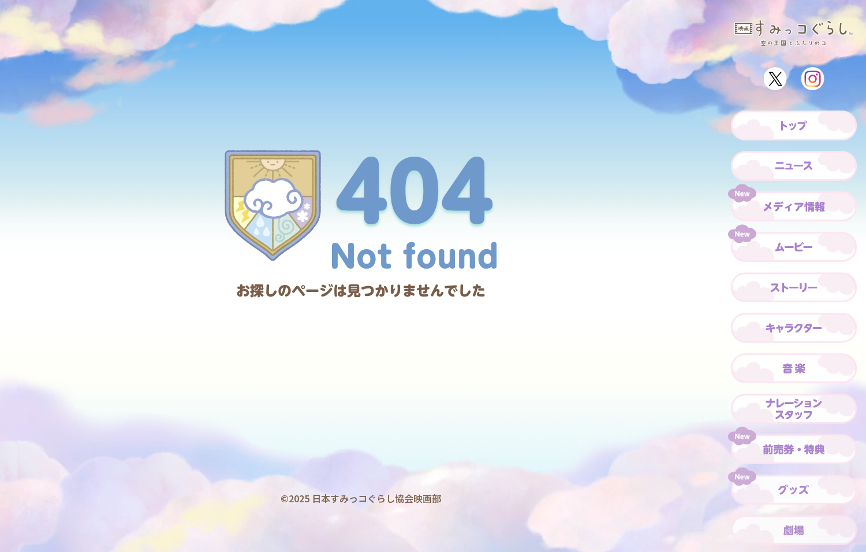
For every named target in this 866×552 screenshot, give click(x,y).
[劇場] (793, 530)
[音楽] (793, 368)
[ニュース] (793, 166)
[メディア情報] (793, 206)
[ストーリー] (793, 287)
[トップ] (793, 125)
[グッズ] (793, 490)
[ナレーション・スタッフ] (793, 409)
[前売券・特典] (793, 449)
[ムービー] (793, 247)
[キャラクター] (793, 328)
